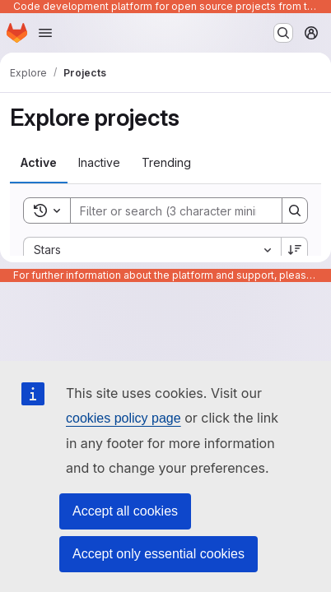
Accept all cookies (125, 511)
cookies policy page (123, 418)
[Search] (178, 210)
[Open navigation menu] (45, 33)
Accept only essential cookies (158, 554)
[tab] (39, 162)
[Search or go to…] (283, 33)
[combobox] (152, 250)
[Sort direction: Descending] (295, 250)
